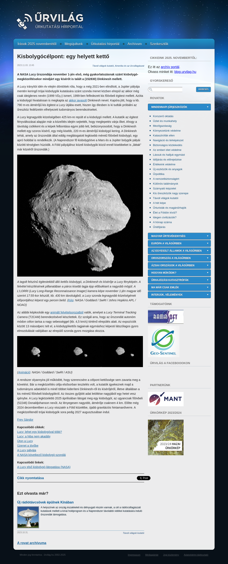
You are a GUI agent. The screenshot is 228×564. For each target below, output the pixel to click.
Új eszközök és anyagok (167, 169)
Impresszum (134, 555)
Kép (71, 300)
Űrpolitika (158, 174)
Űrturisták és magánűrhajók (169, 207)
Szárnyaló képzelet (164, 188)
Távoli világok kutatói (165, 198)
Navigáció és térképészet (168, 140)
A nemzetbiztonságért (166, 178)
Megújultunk (74, 44)
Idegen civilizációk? (164, 217)
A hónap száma (162, 222)
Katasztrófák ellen (164, 135)
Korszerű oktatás (163, 116)
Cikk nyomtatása (30, 478)
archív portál (170, 67)
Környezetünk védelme (167, 130)
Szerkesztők (159, 44)
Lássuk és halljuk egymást (169, 154)
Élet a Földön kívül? (165, 212)
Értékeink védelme (164, 164)
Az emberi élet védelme (167, 149)
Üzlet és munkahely (165, 121)
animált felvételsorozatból (66, 312)
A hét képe (159, 202)
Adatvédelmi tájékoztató (196, 555)
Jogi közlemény (171, 555)
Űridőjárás (159, 227)
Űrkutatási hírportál (105, 44)
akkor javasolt (78, 100)
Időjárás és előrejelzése (167, 159)
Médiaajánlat (151, 555)
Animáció (24, 372)
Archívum (135, 44)
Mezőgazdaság (162, 125)
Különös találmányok (165, 183)
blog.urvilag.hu (185, 72)
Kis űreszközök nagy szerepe (170, 193)
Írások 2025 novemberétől (37, 44)
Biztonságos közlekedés (167, 145)
